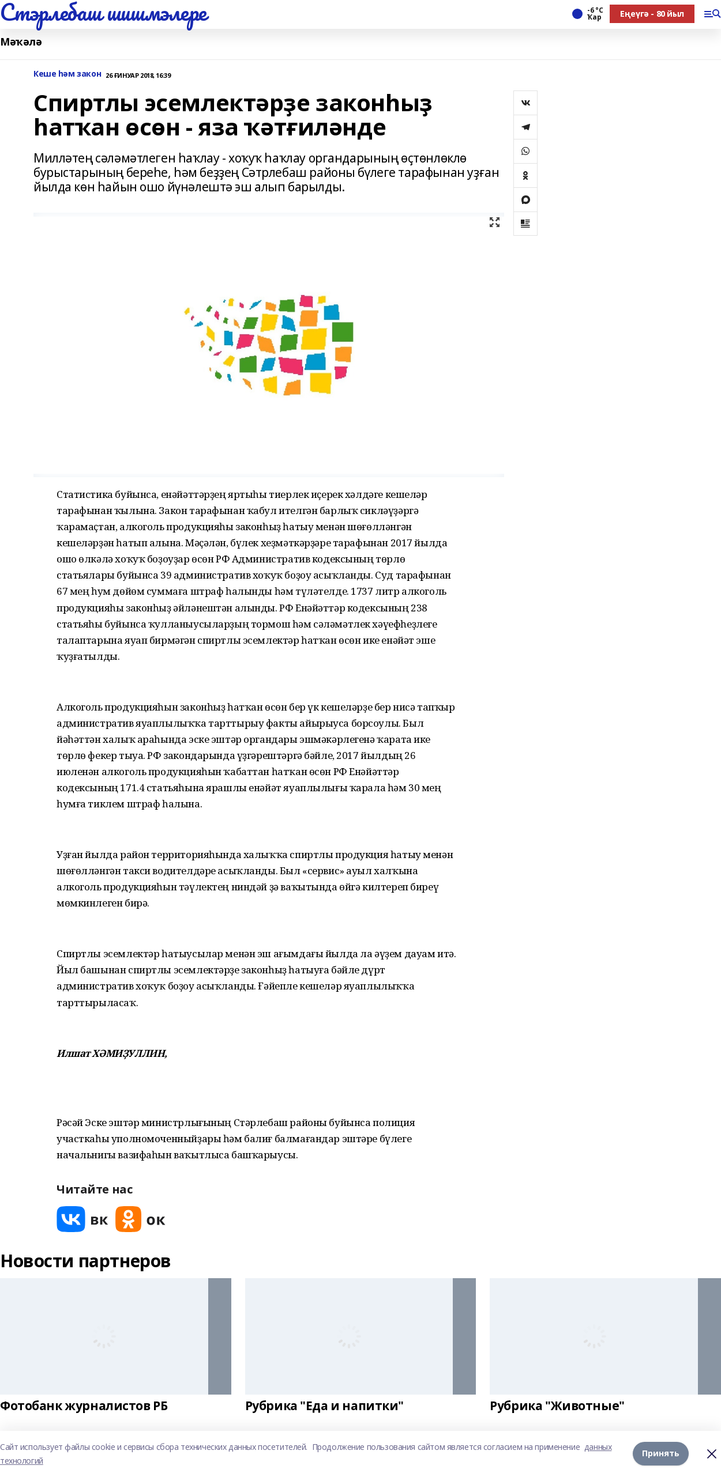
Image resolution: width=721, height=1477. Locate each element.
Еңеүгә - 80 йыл (652, 13)
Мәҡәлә (21, 42)
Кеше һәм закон (67, 74)
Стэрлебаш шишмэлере (103, 12)
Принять (660, 1453)
